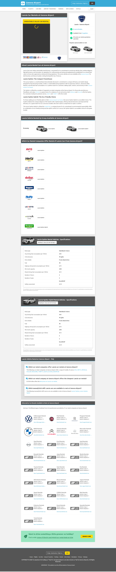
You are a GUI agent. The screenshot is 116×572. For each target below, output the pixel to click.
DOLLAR (80, 92)
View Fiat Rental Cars (61, 422)
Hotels (78, 9)
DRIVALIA (72, 92)
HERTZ (49, 94)
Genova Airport (37, 3)
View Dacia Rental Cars (62, 512)
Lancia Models (78, 29)
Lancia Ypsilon (75, 391)
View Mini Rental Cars (85, 499)
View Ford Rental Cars (62, 448)
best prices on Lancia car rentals (48, 382)
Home (24, 9)
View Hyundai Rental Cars (85, 512)
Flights (30, 9)
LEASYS (46, 372)
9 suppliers (85, 33)
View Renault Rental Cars (39, 461)
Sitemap (86, 557)
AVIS (75, 370)
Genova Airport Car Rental (56, 100)
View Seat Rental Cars (62, 474)
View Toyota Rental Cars (39, 474)
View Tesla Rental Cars (39, 525)
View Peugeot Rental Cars (86, 422)
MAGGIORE (35, 372)
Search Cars (86, 537)
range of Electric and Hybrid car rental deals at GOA (55, 538)
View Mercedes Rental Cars (86, 435)
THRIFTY (55, 94)
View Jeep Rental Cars (62, 461)
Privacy (80, 557)
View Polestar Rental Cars (39, 512)
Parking (60, 9)
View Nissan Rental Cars (62, 486)
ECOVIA (38, 92)
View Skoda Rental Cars (85, 461)
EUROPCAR (47, 106)
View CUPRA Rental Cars (62, 499)
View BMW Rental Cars (39, 435)
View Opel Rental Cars (39, 448)
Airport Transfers (50, 9)
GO (92, 3)
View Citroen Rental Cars (62, 435)
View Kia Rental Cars (84, 474)
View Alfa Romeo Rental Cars (40, 486)
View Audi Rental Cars (85, 448)
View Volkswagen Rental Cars (40, 422)
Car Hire (38, 9)
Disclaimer (74, 557)
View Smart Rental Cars (39, 499)
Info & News (69, 9)
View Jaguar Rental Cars (85, 486)
